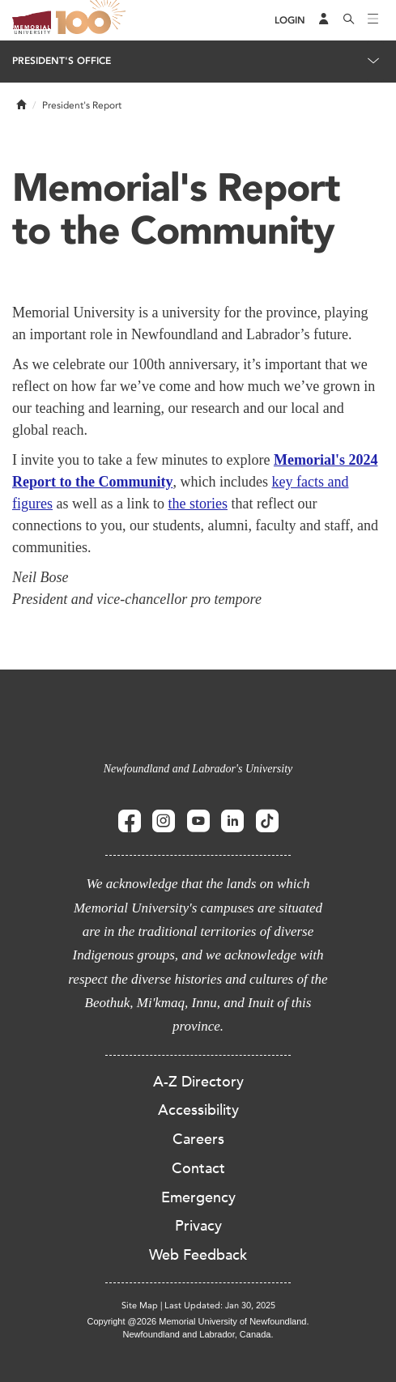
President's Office (61, 60)
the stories (198, 503)
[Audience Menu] (323, 20)
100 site (93, 20)
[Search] (349, 20)
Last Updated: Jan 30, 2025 (219, 1305)
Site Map (139, 1305)
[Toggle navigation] (373, 20)
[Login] (290, 20)
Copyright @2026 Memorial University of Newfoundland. (198, 1321)
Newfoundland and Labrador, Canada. (198, 1334)
